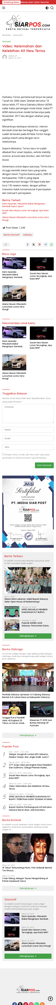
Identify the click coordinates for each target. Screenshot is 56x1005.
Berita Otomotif (11, 234)
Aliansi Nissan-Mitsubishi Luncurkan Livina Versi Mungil (25, 218)
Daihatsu (27, 234)
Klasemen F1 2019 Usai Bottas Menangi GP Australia (41, 723)
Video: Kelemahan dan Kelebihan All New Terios (29, 787)
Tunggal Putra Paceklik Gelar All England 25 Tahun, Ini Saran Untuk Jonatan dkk (13, 720)
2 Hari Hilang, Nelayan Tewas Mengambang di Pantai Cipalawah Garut (25, 879)
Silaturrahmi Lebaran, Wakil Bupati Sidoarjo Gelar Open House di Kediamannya (26, 600)
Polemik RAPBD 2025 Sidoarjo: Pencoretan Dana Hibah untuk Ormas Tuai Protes (35, 624)
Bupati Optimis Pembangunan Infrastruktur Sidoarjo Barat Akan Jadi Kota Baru (30, 808)
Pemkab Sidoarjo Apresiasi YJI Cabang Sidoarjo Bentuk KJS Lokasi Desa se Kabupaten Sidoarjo (26, 696)
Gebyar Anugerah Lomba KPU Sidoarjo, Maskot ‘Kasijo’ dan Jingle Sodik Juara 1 (29, 755)
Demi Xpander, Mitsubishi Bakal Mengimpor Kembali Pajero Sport (23, 205)
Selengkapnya (28, 636)
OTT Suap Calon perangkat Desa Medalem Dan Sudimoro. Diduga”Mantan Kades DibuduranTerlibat (30, 766)
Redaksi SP (13, 56)
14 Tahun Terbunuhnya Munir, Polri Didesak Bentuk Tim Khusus (27, 869)
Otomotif (6, 41)
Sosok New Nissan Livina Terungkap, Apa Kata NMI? (25, 211)
